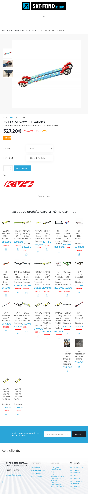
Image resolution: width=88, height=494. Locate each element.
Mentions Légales (57, 486)
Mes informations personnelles (76, 483)
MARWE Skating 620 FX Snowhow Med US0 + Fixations (59, 320)
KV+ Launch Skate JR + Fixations (67, 236)
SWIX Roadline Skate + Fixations (6, 317)
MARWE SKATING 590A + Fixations (6, 235)
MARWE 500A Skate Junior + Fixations (38, 236)
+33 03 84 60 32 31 (13, 470)
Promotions (35, 468)
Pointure (8, 148)
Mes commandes (76, 468)
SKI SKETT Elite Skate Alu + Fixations (79, 237)
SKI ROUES (15, 30)
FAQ (52, 471)
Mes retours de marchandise (75, 472)
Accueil (5, 30)
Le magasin (55, 468)
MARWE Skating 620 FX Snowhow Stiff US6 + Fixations (6, 396)
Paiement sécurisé (57, 476)
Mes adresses (75, 479)
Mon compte (75, 463)
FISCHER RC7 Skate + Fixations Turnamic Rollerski (38, 278)
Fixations (8, 158)
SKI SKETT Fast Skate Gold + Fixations (6, 278)
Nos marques (56, 470)
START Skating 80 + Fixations (47, 235)
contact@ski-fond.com (14, 475)
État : (5, 117)
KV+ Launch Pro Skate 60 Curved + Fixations (59, 278)
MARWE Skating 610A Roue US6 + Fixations (26, 237)
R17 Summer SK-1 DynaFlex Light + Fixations (67, 357)
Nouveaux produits (38, 471)
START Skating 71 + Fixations (18, 235)
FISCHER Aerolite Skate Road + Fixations (67, 318)
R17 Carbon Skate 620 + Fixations (79, 277)
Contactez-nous (37, 474)
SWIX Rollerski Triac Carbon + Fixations (18, 318)
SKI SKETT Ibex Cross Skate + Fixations (59, 237)
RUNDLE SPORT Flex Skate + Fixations (18, 277)
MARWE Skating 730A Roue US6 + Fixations (38, 319)
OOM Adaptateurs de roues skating (80, 355)
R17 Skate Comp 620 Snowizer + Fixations (67, 278)
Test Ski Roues (36, 477)
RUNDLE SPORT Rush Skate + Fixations (26, 277)
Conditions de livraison (56, 479)
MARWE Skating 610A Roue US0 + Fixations (47, 278)
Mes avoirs (74, 476)
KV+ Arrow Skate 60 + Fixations (79, 318)
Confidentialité (56, 484)
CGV (52, 475)
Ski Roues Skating (30, 30)
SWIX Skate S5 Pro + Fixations (26, 317)
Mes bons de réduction (75, 487)
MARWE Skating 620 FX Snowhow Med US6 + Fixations (47, 320)
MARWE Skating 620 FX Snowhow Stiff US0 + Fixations (18, 396)
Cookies (54, 482)
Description (44, 196)
